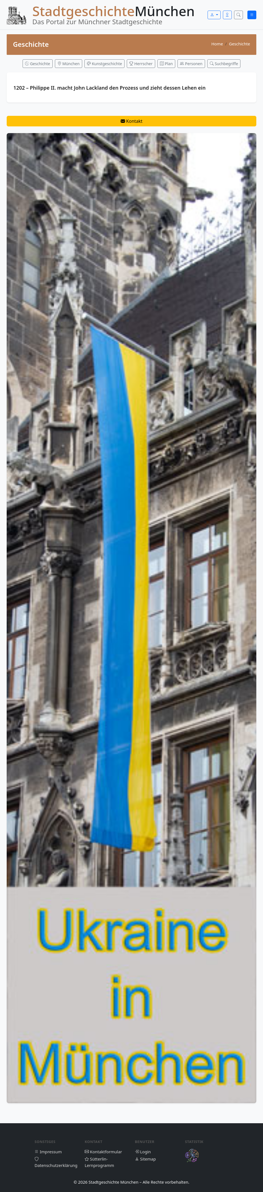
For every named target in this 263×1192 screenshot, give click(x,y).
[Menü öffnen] (251, 15)
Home (217, 43)
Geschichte (239, 43)
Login (143, 1151)
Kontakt (132, 121)
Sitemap (145, 1159)
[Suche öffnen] (238, 15)
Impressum (48, 1151)
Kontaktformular (103, 1151)
